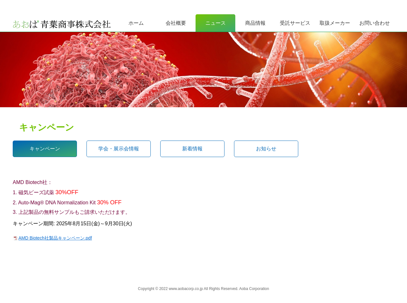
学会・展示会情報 (118, 148)
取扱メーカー (335, 23)
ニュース (215, 23)
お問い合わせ (374, 23)
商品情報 (255, 23)
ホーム (136, 23)
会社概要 (176, 23)
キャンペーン (45, 148)
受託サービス (295, 23)
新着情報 (192, 148)
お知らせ (266, 148)
